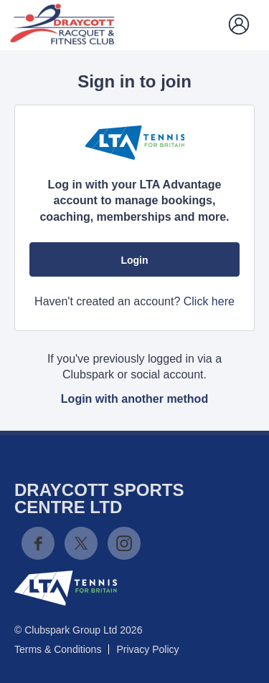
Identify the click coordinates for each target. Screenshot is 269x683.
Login (134, 260)
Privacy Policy (147, 649)
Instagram (124, 543)
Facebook (38, 543)
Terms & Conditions (57, 649)
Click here (209, 301)
